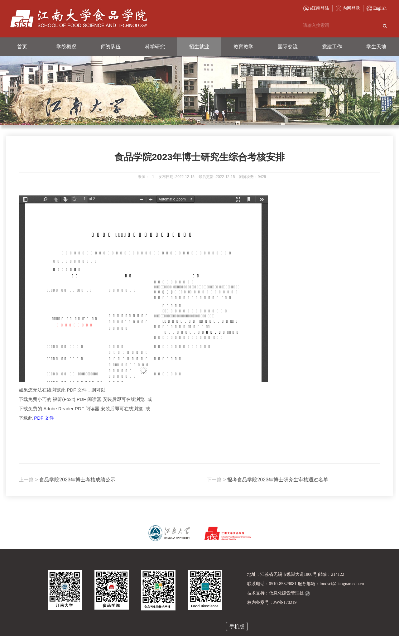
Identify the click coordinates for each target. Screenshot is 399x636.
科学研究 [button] (155, 46)
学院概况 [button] (66, 46)
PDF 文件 (44, 418)
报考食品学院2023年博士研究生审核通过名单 (267, 479)
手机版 (236, 626)
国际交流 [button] (288, 46)
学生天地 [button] (376, 46)
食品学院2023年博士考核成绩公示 (67, 479)
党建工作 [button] (332, 46)
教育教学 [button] (243, 46)
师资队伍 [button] (111, 46)
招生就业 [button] (199, 46)
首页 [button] (22, 46)
